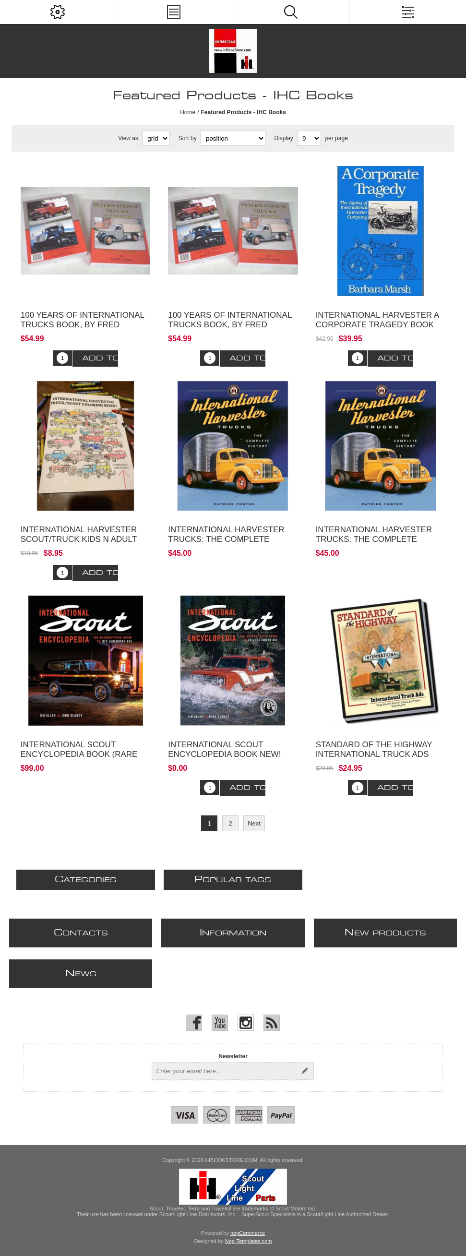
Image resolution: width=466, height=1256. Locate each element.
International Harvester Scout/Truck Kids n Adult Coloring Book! (79, 539)
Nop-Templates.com (248, 1241)
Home (187, 112)
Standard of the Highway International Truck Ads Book (374, 754)
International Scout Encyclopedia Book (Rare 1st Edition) (79, 754)
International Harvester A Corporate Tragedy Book (377, 320)
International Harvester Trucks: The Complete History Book (226, 539)
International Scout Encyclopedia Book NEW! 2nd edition (224, 754)
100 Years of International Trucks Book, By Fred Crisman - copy (230, 325)
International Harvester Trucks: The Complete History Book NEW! (374, 539)
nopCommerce (247, 1233)
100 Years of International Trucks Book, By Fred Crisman (82, 325)
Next (254, 823)
